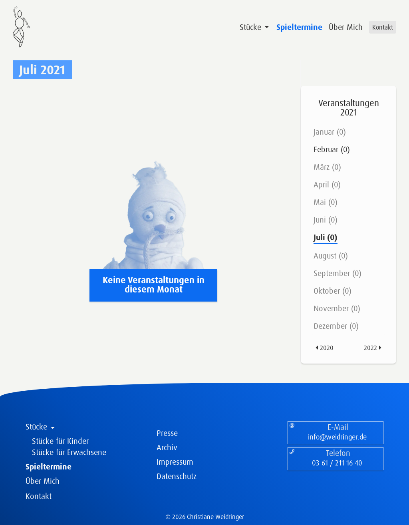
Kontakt (382, 27)
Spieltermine (299, 27)
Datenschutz (177, 476)
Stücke (255, 27)
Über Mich (346, 27)
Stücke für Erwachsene (69, 452)
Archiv (167, 447)
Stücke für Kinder (60, 441)
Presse (167, 433)
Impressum (175, 462)
